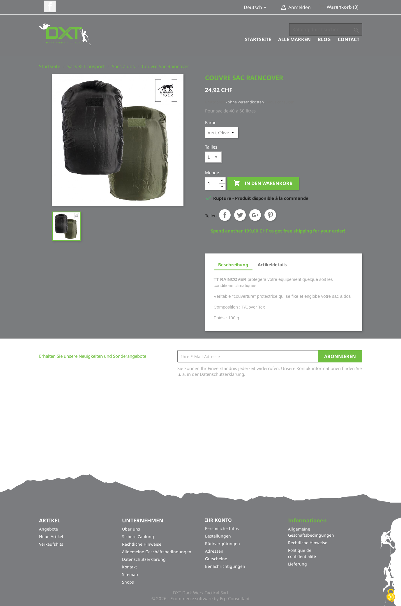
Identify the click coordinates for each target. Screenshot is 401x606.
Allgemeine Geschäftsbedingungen (156, 551)
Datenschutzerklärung (144, 559)
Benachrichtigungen (225, 566)
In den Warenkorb (263, 183)
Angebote (48, 529)
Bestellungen (218, 536)
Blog (324, 39)
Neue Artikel (51, 536)
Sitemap (130, 574)
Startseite (258, 39)
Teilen (225, 215)
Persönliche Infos (222, 528)
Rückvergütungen (222, 543)
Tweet (240, 215)
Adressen (214, 551)
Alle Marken (294, 39)
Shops (128, 582)
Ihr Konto (218, 520)
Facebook (50, 6)
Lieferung (297, 564)
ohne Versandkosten (246, 102)
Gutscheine (216, 558)
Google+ (255, 215)
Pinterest (270, 215)
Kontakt (129, 567)
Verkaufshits (51, 544)
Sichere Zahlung (138, 536)
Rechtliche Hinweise (141, 544)
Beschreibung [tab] (233, 264)
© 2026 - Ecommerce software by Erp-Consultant (200, 598)
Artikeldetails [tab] (272, 264)
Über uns (131, 529)
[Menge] (212, 183)
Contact (348, 39)
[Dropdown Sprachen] (256, 7)
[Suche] (325, 29)
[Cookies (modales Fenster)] (391, 596)
